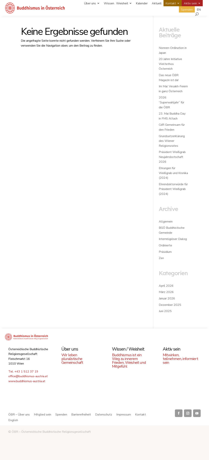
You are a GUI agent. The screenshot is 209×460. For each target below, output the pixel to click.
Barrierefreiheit (81, 415)
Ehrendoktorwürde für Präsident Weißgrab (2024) (173, 189)
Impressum (123, 415)
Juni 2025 (165, 311)
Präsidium (165, 252)
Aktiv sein (190, 3)
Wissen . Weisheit (116, 3)
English (13, 420)
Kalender (142, 3)
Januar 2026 (167, 298)
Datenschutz (103, 415)
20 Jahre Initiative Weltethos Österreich (170, 64)
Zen (161, 258)
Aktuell (156, 3)
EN (199, 10)
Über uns (90, 3)
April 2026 (166, 286)
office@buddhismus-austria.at (28, 376)
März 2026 (166, 292)
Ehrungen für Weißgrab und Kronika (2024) (173, 173)
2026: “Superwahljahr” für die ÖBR (171, 102)
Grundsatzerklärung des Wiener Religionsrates (172, 141)
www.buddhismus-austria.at (26, 381)
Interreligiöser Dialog (173, 239)
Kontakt (171, 3)
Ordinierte (165, 245)
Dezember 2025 (170, 305)
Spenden (187, 10)
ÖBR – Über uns (19, 415)
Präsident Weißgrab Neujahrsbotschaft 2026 (172, 157)
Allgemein (166, 221)
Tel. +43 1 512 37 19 (23, 371)
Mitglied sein (42, 415)
